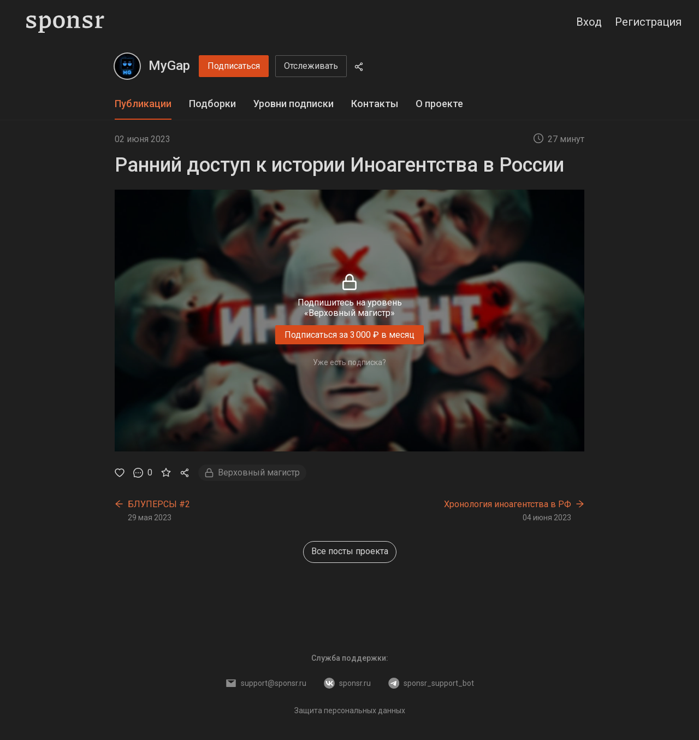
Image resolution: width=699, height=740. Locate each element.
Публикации (143, 103)
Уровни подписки (293, 103)
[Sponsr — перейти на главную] (65, 22)
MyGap (169, 65)
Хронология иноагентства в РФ (507, 504)
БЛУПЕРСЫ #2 (159, 504)
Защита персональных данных (349, 710)
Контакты (374, 103)
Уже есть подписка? (349, 362)
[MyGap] (127, 66)
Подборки (212, 103)
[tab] (143, 104)
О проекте (439, 103)
